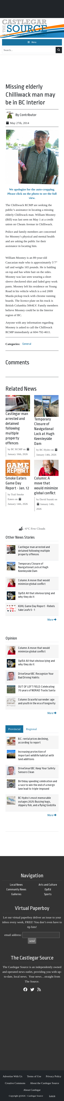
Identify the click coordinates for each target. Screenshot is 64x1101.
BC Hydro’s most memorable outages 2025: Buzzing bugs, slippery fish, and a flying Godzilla (37, 801)
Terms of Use (34, 1076)
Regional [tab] (31, 729)
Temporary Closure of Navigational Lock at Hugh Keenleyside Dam (33, 567)
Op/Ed (48, 889)
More (51, 619)
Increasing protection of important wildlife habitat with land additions (36, 755)
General (26, 343)
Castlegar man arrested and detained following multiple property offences (16, 428)
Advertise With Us (12, 1076)
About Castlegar (31, 1089)
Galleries (16, 894)
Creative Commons (15, 1083)
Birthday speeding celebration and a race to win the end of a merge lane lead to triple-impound (37, 785)
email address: (13, 935)
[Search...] (29, 50)
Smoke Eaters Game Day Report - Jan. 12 (17, 483)
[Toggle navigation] (32, 42)
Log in (52, 1096)
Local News (16, 884)
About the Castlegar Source (44, 1083)
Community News (16, 889)
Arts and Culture (48, 884)
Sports (48, 894)
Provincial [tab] (14, 729)
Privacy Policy (53, 1076)
